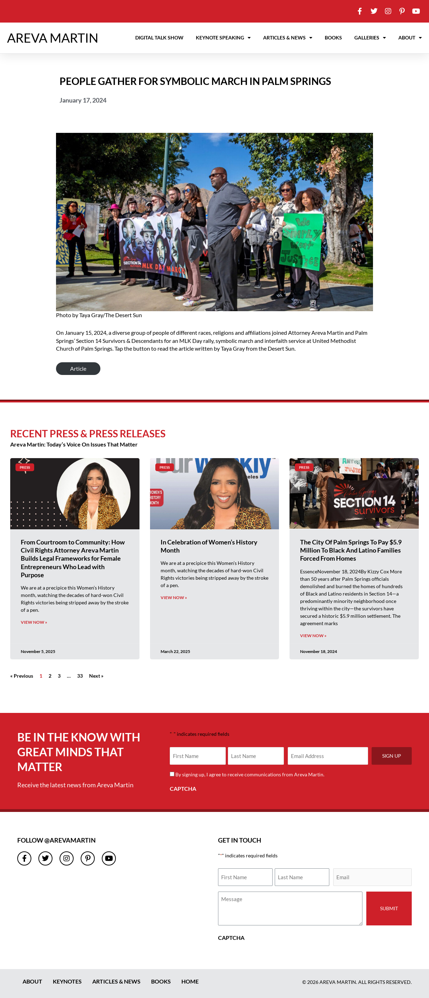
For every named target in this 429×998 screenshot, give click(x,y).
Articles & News (287, 38)
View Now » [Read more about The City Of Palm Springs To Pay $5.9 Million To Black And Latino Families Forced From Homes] (313, 635)
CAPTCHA (183, 788)
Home (190, 981)
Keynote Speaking (223, 38)
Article (78, 368)
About (410, 38)
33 (80, 676)
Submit (389, 908)
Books (333, 38)
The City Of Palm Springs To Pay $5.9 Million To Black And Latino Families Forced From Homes (351, 550)
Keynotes (67, 981)
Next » (96, 676)
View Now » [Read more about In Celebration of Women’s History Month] (174, 597)
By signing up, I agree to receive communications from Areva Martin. (251, 774)
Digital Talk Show (159, 38)
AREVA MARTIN (52, 37)
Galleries (370, 38)
